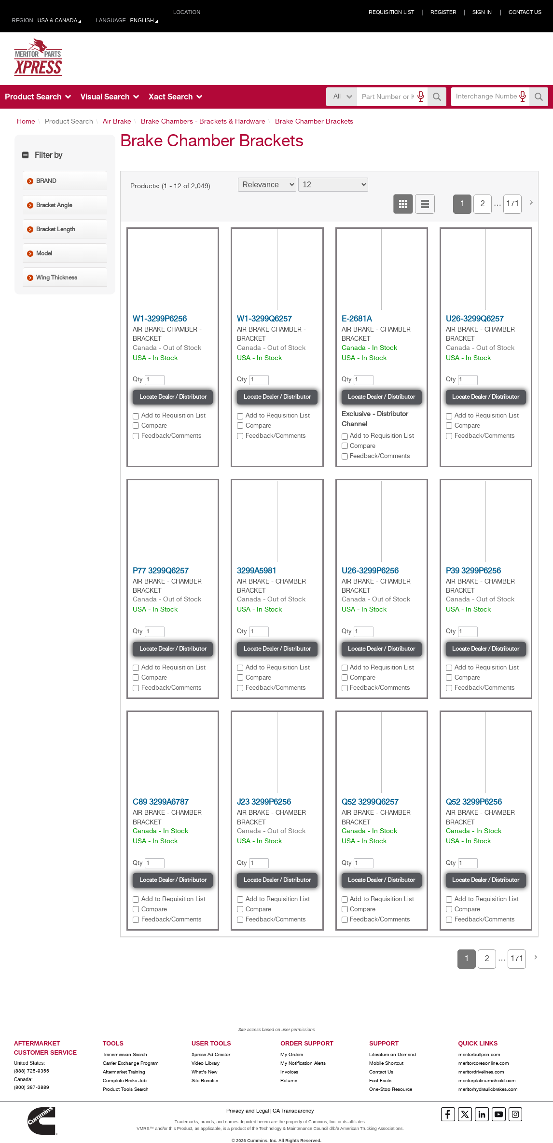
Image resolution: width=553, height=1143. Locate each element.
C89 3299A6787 (161, 803)
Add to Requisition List (173, 416)
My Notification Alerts (303, 1063)
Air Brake (117, 121)
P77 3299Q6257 (161, 571)
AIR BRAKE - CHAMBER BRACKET (376, 334)
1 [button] (462, 204)
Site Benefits (205, 1080)
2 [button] (483, 204)
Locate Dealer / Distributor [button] (173, 397)
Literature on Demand (392, 1054)
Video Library (206, 1063)
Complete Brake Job (125, 1080)
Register (443, 12)
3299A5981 (256, 571)
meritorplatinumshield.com (487, 1080)
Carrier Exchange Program (131, 1063)
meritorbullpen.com (479, 1054)
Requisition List (391, 12)
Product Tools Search (126, 1089)
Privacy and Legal (247, 1111)
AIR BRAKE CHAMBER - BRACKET (167, 334)
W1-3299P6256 (160, 319)
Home (26, 121)
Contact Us (525, 12)
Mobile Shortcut (386, 1063)
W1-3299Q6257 (264, 319)
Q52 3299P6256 (474, 803)
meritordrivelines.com (481, 1072)
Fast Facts (380, 1080)
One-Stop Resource (390, 1089)
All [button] (337, 96)
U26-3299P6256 (370, 571)
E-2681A (357, 319)
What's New (205, 1072)
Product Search (69, 121)
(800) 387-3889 (31, 1087)
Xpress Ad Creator (211, 1054)
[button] (437, 96)
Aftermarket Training (124, 1072)
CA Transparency (293, 1111)
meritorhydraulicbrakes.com (488, 1089)
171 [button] (512, 204)
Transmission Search (125, 1054)
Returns (288, 1080)
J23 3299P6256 (264, 803)
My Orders (291, 1054)
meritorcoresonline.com (483, 1063)
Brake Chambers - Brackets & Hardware (203, 121)
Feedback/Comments (171, 436)
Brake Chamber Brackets (314, 121)
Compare (154, 426)
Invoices (289, 1072)
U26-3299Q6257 (475, 319)
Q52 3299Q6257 (370, 803)
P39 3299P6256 (473, 571)
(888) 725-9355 (31, 1071)
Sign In (482, 12)
